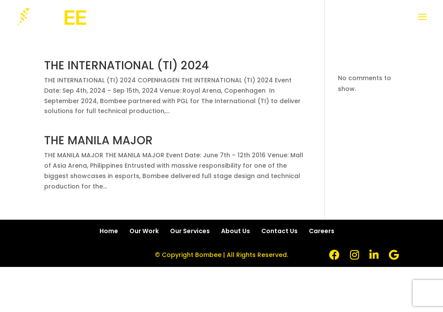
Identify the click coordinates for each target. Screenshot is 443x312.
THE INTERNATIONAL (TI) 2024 (126, 65)
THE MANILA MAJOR (98, 140)
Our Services (190, 231)
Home (109, 231)
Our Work (144, 231)
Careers (321, 231)
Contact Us (279, 231)
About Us (235, 231)
